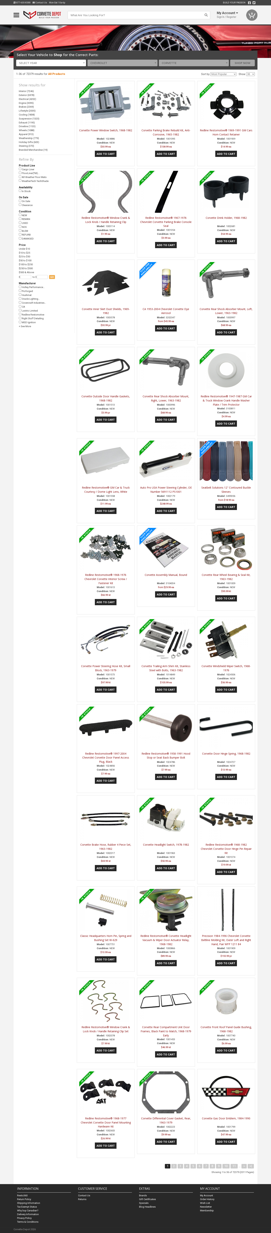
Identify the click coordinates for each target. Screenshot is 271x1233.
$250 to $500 (26, 268)
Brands (143, 1195)
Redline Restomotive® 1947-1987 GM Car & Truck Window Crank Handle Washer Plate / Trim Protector (226, 400)
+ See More (25, 326)
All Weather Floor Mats (32, 177)
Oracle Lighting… (29, 298)
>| (251, 1166)
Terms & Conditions (27, 1221)
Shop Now (242, 63)
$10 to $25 (24, 252)
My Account (206, 1195)
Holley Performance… (32, 287)
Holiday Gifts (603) (29, 142)
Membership (207, 1210)
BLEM (23, 230)
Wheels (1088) (26, 130)
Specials (143, 1203)
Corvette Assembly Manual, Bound (166, 575)
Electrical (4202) (27, 99)
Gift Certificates (147, 1199)
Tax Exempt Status (27, 1206)
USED (23, 223)
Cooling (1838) (27, 114)
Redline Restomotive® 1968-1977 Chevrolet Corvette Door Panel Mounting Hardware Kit (106, 1122)
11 (234, 1166)
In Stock (25, 191)
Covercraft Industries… (32, 302)
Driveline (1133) (27, 126)
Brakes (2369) (26, 106)
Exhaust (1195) (27, 122)
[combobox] (51, 63)
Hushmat (25, 294)
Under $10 (24, 248)
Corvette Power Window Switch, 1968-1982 (105, 130)
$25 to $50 (24, 256)
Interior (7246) (26, 91)
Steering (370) (26, 145)
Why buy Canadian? (27, 1210)
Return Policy (24, 1199)
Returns (82, 1199)
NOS (23, 226)
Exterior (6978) (26, 95)
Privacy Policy (24, 1218)
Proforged (26, 291)
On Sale (24, 201)
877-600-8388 (22, 2)
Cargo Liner (26, 169)
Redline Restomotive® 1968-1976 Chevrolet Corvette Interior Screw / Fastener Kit (105, 579)
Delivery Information (28, 1214)
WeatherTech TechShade (34, 180)
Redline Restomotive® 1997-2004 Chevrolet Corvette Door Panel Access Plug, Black (105, 758)
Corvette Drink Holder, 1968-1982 (226, 218)
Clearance (26, 205)
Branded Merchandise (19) (33, 149)
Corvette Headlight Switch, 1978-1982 (166, 844)
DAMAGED (26, 238)
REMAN (24, 219)
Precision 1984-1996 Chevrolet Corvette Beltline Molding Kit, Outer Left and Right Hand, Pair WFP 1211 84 (226, 940)
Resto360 (22, 1195)
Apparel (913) (26, 134)
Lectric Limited (28, 310)
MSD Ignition (27, 322)
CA (22, 306)
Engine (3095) (26, 103)
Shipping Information (28, 1203)
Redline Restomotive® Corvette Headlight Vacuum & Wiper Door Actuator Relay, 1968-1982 (165, 940)
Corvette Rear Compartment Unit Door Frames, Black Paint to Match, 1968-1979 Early (166, 1031)
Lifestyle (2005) (27, 110)
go (52, 277)
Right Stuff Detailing (31, 318)
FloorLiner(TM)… (29, 173)
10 (226, 1166)
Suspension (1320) (29, 118)
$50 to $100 (25, 260)
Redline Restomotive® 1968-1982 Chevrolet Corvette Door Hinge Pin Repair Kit (226, 849)
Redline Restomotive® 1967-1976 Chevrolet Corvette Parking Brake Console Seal (166, 222)
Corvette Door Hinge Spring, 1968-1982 (226, 753)
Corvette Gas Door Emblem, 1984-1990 (226, 1118)
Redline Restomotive (31, 314)
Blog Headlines (147, 1206)
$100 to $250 (26, 264)
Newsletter (206, 1206)
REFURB (25, 234)
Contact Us (40, 2)
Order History (207, 1199)
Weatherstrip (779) (29, 138)
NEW (23, 215)
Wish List (205, 1203)
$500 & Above (26, 272)
